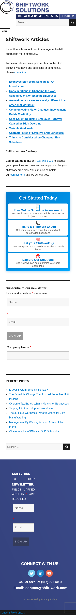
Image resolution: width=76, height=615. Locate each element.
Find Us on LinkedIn (40, 573)
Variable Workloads (21, 128)
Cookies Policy (32, 599)
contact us (20, 72)
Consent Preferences (12, 612)
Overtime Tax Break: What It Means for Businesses (39, 403)
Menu (5, 31)
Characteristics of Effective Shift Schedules (36, 132)
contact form (17, 174)
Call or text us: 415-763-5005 (38, 16)
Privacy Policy (49, 599)
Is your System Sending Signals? (28, 389)
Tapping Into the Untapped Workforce (31, 408)
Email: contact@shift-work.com (40, 588)
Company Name (19, 347)
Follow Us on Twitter (31, 573)
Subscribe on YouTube (49, 573)
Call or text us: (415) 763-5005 (40, 582)
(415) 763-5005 (44, 160)
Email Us (68, 16)
